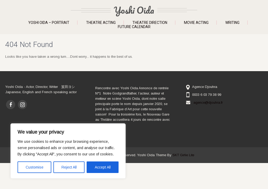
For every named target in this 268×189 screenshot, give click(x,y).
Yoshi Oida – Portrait (48, 22)
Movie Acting (196, 22)
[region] (68, 150)
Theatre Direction (149, 22)
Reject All (69, 167)
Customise (34, 167)
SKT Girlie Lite (183, 155)
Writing (232, 22)
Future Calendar (134, 27)
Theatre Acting (101, 22)
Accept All (103, 167)
